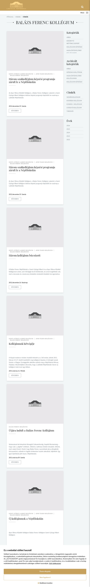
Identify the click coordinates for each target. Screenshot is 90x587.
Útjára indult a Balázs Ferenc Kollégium (31, 430)
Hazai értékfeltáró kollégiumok (74, 52)
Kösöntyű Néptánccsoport (73, 42)
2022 (68, 139)
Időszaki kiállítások (74, 72)
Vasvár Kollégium (73, 97)
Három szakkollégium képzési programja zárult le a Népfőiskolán (32, 80)
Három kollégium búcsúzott (24, 255)
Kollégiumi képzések (74, 47)
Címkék (25, 17)
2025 (68, 129)
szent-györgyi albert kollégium (21, 74)
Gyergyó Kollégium (74, 108)
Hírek (69, 37)
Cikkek (18, 17)
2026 (68, 125)
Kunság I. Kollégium (74, 104)
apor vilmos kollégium (44, 74)
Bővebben (15, 111)
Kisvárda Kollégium (74, 101)
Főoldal (10, 17)
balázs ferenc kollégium (19, 75)
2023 (68, 136)
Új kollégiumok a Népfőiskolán (26, 518)
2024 (68, 132)
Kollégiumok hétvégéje (22, 343)
